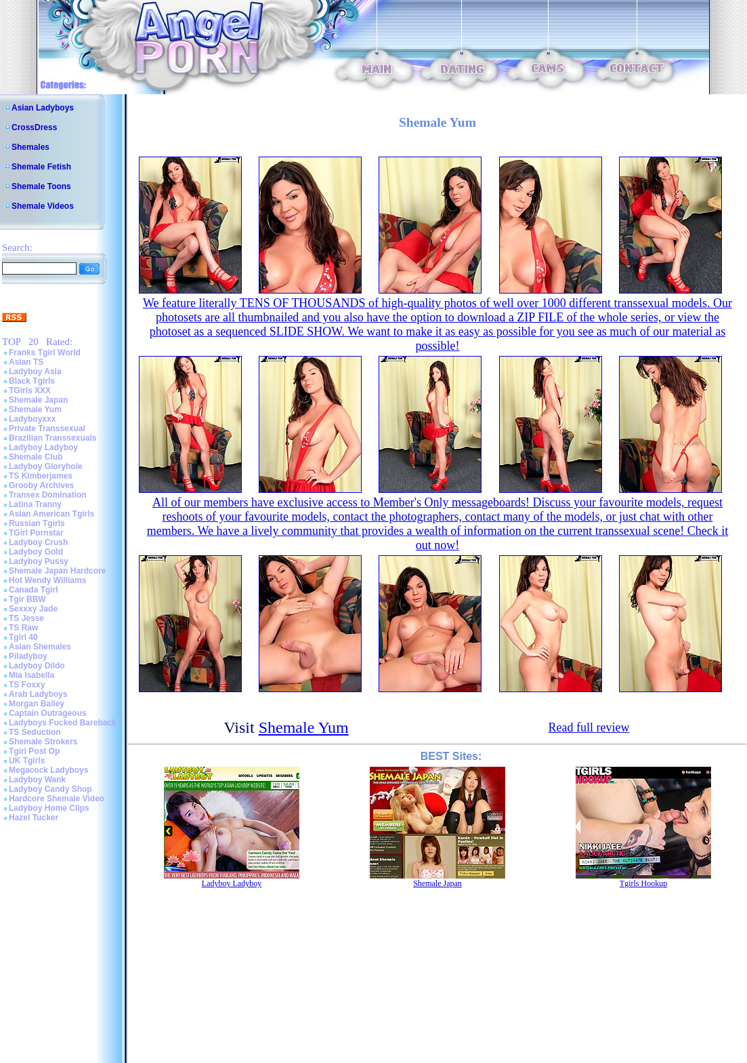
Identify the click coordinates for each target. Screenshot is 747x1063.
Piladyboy (28, 656)
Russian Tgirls (37, 523)
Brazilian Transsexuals (52, 438)
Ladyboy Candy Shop (50, 789)
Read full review (588, 727)
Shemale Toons (41, 186)
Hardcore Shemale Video (56, 798)
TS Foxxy (27, 684)
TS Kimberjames (40, 476)
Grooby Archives (41, 485)
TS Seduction (35, 732)
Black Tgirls (32, 381)
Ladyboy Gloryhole (46, 466)
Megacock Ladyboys (48, 770)
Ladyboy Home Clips (49, 808)
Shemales (30, 147)
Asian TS (26, 362)
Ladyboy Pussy (38, 561)
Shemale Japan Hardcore (57, 571)
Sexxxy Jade (33, 609)
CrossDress (34, 127)
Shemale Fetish (41, 167)
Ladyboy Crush (38, 542)
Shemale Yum (35, 409)
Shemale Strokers (43, 741)
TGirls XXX (30, 390)
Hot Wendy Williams (47, 580)
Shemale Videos (43, 206)
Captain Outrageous (48, 713)
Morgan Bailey (36, 703)
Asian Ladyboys (43, 108)
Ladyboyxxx (32, 419)
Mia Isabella (31, 675)
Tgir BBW (27, 599)
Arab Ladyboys (38, 694)
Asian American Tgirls (51, 514)
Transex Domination (48, 495)
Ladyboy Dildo (37, 665)
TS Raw (23, 628)
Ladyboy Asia (35, 371)
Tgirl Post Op (34, 751)
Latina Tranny (35, 504)
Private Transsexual (47, 428)
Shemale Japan (38, 400)
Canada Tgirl (33, 590)
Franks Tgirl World (45, 352)
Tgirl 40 (23, 637)
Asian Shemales (40, 646)
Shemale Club (35, 457)
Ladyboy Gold (36, 552)
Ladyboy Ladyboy (43, 447)
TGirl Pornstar (36, 533)
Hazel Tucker (33, 817)
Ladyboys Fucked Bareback (62, 722)
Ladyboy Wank (37, 779)
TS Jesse (26, 618)
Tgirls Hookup (643, 883)
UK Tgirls (27, 760)
